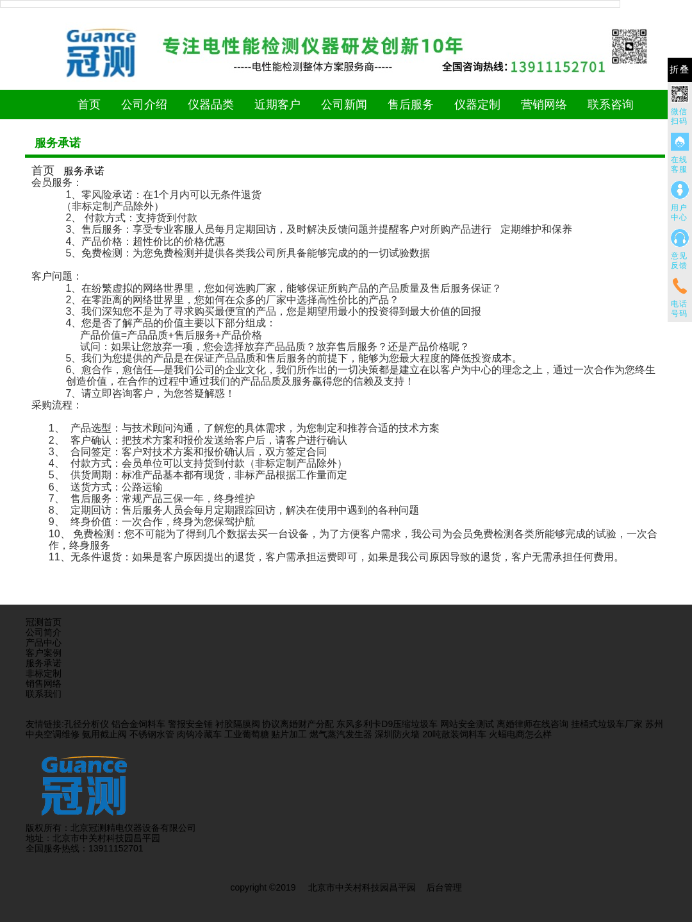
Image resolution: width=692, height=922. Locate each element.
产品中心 (44, 642)
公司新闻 (344, 104)
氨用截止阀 (104, 734)
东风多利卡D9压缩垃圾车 (387, 724)
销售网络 (44, 683)
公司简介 (44, 632)
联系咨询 (611, 104)
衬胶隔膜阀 (237, 724)
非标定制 (44, 673)
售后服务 (411, 104)
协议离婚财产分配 (298, 724)
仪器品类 (211, 104)
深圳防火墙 (397, 734)
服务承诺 (44, 663)
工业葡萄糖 (246, 734)
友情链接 (44, 724)
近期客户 (277, 104)
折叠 (680, 69)
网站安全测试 (467, 724)
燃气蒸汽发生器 (340, 734)
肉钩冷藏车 (199, 734)
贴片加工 (289, 734)
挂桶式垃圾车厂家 (607, 724)
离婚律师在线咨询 (532, 724)
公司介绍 (144, 104)
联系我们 (44, 694)
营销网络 (544, 104)
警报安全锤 (190, 724)
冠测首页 (44, 622)
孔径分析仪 (86, 724)
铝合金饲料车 (138, 724)
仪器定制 (477, 104)
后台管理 (444, 887)
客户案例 (44, 653)
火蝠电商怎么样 (520, 734)
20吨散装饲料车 (454, 734)
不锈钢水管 (151, 734)
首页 (89, 104)
